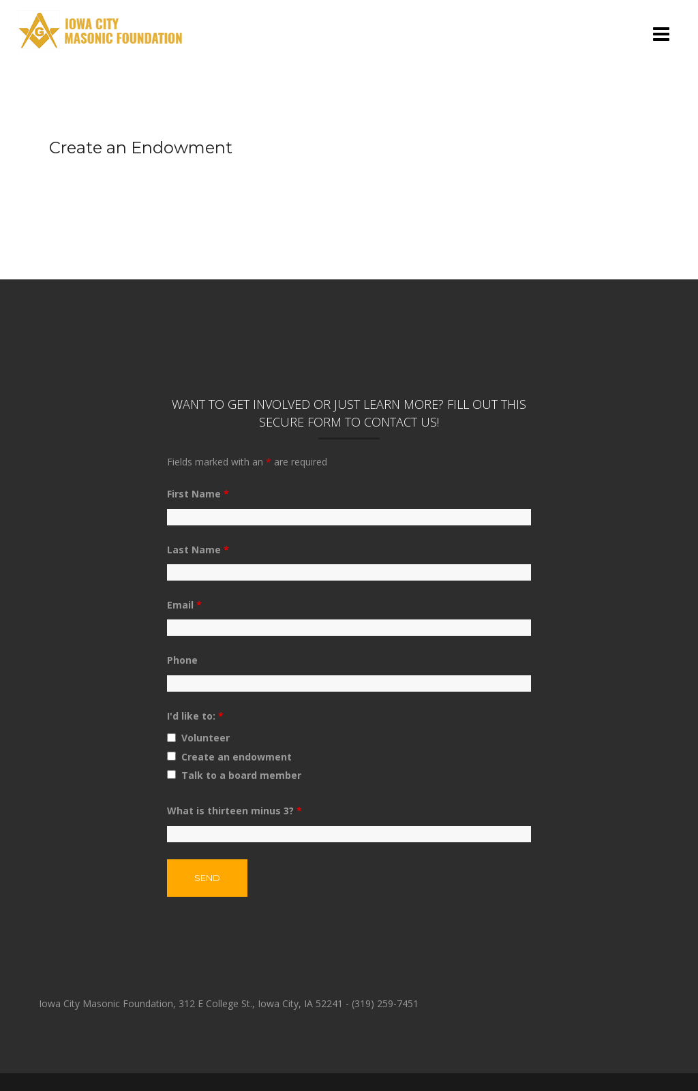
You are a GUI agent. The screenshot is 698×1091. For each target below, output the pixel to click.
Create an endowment (236, 756)
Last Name (198, 549)
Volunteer (205, 737)
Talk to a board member (241, 775)
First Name (198, 493)
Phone (182, 660)
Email (184, 604)
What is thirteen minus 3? (234, 810)
